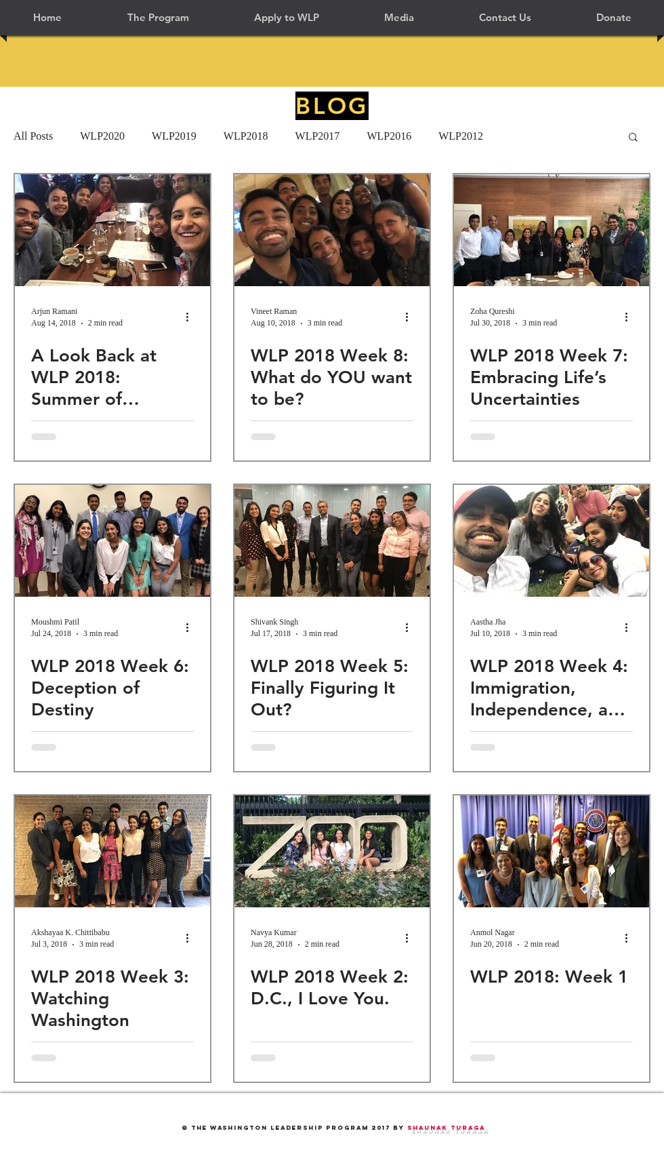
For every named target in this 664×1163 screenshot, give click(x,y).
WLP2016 (389, 136)
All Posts (33, 136)
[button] (158, 17)
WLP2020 (102, 136)
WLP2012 (460, 136)
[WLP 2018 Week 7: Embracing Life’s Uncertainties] (551, 230)
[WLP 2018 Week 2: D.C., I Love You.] (332, 851)
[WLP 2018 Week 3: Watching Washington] (112, 851)
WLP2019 (174, 136)
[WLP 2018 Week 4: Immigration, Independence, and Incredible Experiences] (551, 541)
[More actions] (192, 317)
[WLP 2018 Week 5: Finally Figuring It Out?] (332, 541)
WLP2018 (246, 136)
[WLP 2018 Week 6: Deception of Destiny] (112, 541)
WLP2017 (317, 136)
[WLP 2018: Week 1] (551, 851)
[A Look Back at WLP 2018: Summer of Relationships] (112, 230)
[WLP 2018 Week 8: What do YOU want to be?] (332, 230)
